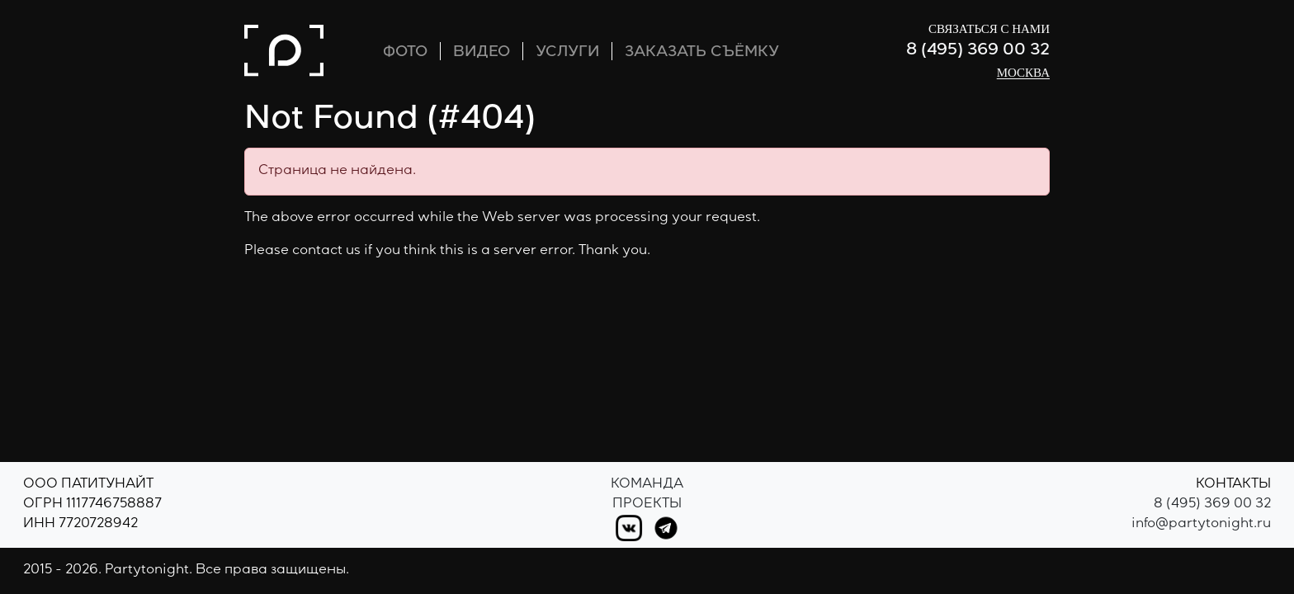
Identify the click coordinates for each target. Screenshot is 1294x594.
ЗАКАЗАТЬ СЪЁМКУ (702, 52)
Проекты (647, 505)
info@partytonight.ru (1201, 524)
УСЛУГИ (567, 52)
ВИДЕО (481, 52)
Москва (1023, 72)
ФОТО (405, 52)
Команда (647, 485)
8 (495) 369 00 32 (978, 51)
